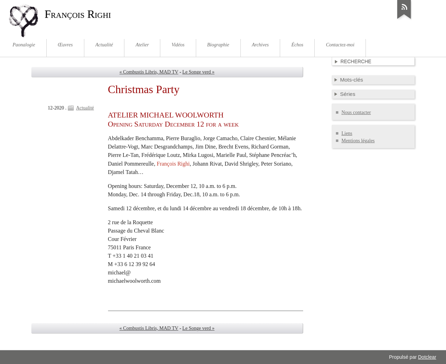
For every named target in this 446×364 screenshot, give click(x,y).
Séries (347, 94)
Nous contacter (356, 112)
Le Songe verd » (198, 72)
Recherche (355, 61)
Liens (346, 133)
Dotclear (427, 357)
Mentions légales (358, 140)
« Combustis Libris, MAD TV (149, 72)
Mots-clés (351, 80)
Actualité (85, 108)
